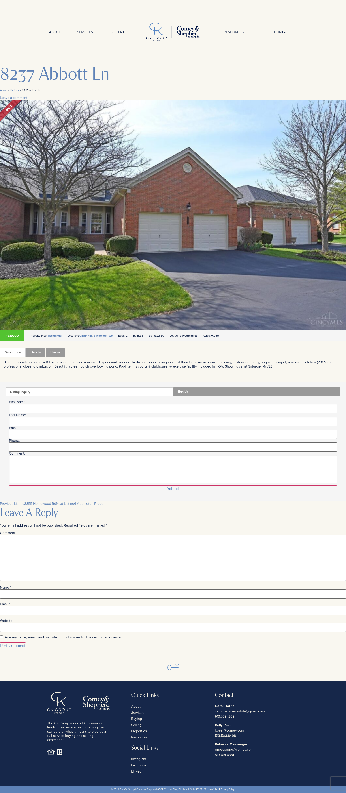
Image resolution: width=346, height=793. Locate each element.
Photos (55, 352)
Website (6, 621)
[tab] (13, 352)
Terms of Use (211, 789)
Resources (234, 32)
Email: (13, 428)
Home (3, 90)
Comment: (17, 453)
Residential (55, 336)
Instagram (138, 759)
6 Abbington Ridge (79, 503)
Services (85, 32)
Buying (136, 718)
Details (36, 352)
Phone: (14, 440)
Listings (14, 90)
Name (5, 587)
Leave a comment (13, 97)
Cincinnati (85, 336)
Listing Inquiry (20, 392)
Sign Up (182, 391)
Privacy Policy (227, 789)
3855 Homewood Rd (28, 503)
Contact (282, 32)
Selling (136, 724)
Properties (119, 32)
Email (5, 604)
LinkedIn (137, 771)
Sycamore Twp (103, 336)
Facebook (138, 765)
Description (13, 352)
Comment (8, 533)
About (55, 32)
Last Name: (17, 415)
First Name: (17, 402)
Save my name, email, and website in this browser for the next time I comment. (64, 637)
